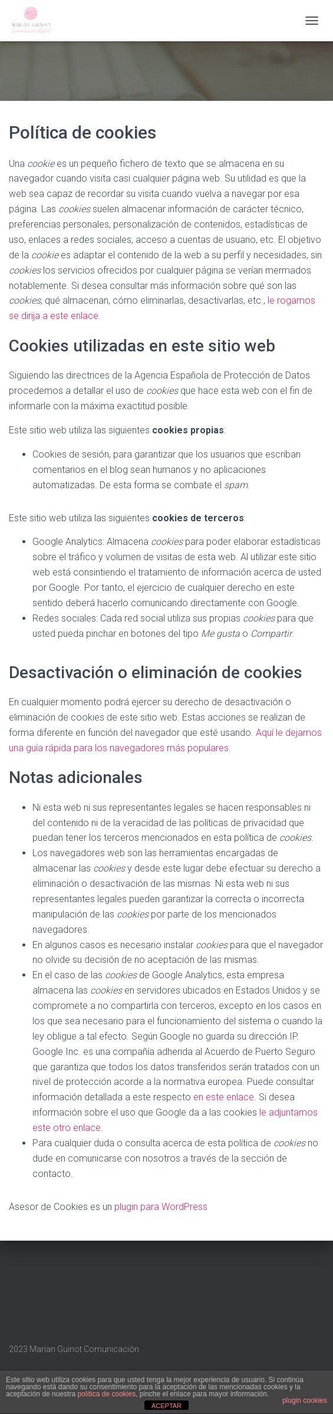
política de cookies (106, 1394)
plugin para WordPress (160, 1206)
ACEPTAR (166, 1405)
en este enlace (223, 1097)
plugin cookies (304, 1400)
